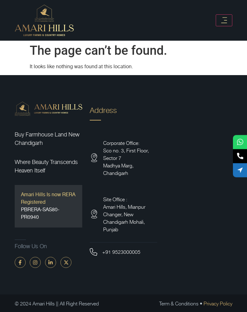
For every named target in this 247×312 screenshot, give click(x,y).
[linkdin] (50, 262)
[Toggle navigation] (224, 20)
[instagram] (35, 262)
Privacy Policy (218, 303)
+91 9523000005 (121, 251)
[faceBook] (20, 262)
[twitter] (66, 262)
